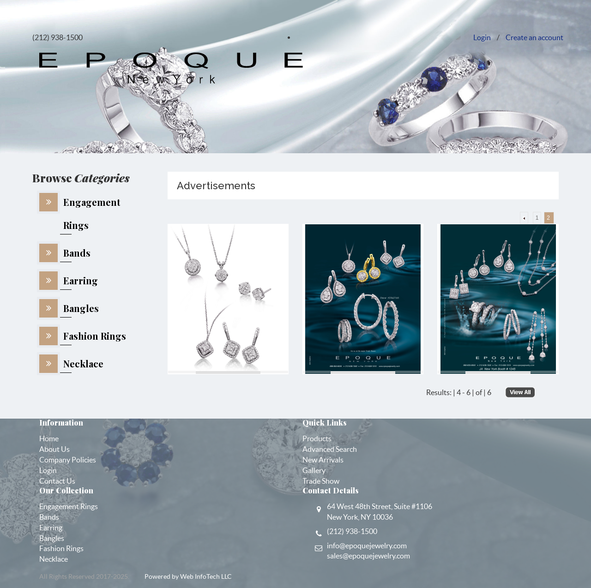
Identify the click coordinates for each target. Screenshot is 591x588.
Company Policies (67, 460)
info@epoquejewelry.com (367, 545)
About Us (54, 449)
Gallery (314, 470)
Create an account (534, 37)
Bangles (51, 538)
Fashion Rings (61, 548)
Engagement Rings (68, 506)
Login (482, 37)
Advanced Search (329, 449)
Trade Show (320, 481)
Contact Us (57, 481)
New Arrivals (323, 460)
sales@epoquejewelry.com (368, 556)
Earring (50, 527)
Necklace (53, 559)
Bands (49, 517)
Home (49, 438)
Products (317, 438)
